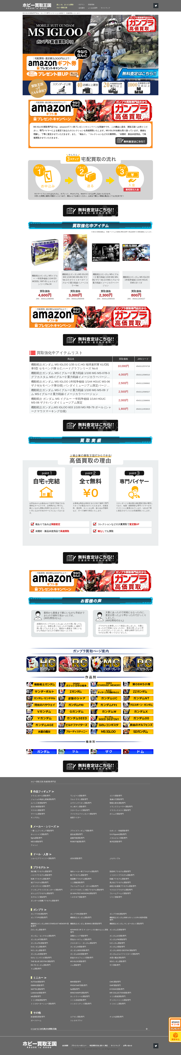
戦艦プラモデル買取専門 (119, 879)
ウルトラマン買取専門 (79, 799)
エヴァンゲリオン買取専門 (80, 803)
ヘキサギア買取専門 (78, 897)
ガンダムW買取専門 (78, 947)
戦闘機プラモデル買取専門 (80, 879)
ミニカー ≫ (40, 977)
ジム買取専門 (75, 965)
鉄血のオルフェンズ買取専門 (81, 958)
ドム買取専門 (36, 969)
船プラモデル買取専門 (79, 875)
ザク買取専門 (115, 965)
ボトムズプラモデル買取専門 (42, 893)
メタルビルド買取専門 (118, 838)
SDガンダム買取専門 (118, 961)
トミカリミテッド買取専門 (80, 1004)
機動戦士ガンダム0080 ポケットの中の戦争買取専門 (128, 918)
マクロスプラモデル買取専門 (121, 890)
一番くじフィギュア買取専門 (42, 831)
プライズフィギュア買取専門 (81, 831)
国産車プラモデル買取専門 (120, 871)
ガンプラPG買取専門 (39, 917)
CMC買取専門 (115, 982)
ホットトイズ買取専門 (39, 834)
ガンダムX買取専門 (117, 947)
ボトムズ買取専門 (117, 814)
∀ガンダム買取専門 (38, 950)
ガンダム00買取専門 (39, 954)
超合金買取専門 (76, 834)
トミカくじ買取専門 (117, 1004)
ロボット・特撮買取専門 (119, 831)
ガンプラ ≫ (40, 909)
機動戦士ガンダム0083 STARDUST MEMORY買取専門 (50, 925)
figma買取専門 (36, 838)
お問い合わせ (127, 1045)
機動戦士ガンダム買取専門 (80, 917)
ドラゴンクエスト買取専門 (120, 810)
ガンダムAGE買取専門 (79, 954)
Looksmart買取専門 (38, 993)
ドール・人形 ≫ (42, 854)
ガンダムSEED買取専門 (79, 950)
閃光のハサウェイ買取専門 (80, 939)
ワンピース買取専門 (78, 796)
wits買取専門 (36, 996)
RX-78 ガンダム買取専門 (40, 965)
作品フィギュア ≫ (43, 791)
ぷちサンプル (115, 858)
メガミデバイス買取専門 (40, 886)
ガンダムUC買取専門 (118, 936)
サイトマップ (105, 8)
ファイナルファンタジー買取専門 (83, 814)
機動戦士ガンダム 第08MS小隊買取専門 (86, 924)
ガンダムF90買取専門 (118, 939)
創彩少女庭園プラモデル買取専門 (123, 886)
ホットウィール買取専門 (80, 996)
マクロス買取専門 (38, 810)
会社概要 (65, 1045)
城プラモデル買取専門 (39, 882)
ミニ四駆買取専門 (77, 882)
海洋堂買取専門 (116, 842)
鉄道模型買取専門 (38, 1017)
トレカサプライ (76, 1020)
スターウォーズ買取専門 (80, 810)
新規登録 (91, 4)
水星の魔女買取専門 (117, 958)
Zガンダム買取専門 (38, 930)
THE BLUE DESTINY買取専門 (43, 961)
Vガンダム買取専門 (117, 943)
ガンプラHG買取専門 (39, 914)
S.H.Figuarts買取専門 (118, 834)
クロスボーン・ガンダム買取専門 (83, 943)
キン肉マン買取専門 (78, 807)
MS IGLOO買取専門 (78, 961)
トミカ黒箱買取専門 (117, 996)
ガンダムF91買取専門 (39, 943)
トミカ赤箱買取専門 (78, 1000)
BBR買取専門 (75, 982)
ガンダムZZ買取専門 (118, 930)
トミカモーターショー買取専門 (43, 1004)
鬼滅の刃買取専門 (117, 799)
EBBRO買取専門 (37, 985)
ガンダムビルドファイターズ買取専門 (125, 954)
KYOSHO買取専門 (117, 989)
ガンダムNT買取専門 (39, 939)
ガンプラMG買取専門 (118, 914)
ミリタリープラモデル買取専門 (122, 875)
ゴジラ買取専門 (116, 796)
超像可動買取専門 (77, 838)
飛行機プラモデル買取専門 (41, 871)
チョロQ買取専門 (116, 1017)
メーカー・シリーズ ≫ (46, 826)
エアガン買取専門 (77, 1017)
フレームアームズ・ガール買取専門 (84, 886)
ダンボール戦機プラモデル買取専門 (45, 901)
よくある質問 (92, 8)
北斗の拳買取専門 (38, 807)
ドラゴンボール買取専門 (40, 796)
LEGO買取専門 (76, 858)
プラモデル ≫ (41, 867)
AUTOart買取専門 (38, 982)
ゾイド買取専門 (116, 897)
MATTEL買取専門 (38, 989)
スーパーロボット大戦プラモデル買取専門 (87, 890)
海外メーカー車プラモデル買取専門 (84, 871)
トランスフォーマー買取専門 (121, 807)
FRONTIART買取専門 (78, 985)
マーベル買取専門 (38, 814)
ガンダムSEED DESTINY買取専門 (123, 950)
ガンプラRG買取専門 (78, 914)
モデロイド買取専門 (39, 897)
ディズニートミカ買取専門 (120, 1000)
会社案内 (82, 8)
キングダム (35, 817)
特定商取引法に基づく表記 (99, 1045)
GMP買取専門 (115, 985)
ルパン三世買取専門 (39, 803)
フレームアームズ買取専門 (120, 893)
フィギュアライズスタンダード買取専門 (46, 890)
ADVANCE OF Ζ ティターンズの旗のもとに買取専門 (89, 931)
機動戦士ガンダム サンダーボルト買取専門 (127, 924)
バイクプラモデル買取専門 (41, 875)
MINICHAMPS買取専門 (79, 993)
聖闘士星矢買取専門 (117, 803)
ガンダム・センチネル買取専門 (43, 936)
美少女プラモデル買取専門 (120, 882)
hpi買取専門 (75, 989)
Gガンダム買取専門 (38, 947)
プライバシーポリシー (78, 1045)
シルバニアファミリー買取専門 (43, 858)
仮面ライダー (75, 817)
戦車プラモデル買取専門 (40, 879)
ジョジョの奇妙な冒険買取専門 (43, 799)
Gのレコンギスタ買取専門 (41, 958)
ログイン (82, 4)
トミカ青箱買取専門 (39, 1000)
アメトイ (34, 845)
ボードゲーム (36, 1020)
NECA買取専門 (37, 842)
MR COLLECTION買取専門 (120, 993)
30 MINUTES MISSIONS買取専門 (83, 893)
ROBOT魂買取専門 (77, 842)
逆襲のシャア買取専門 (79, 936)
